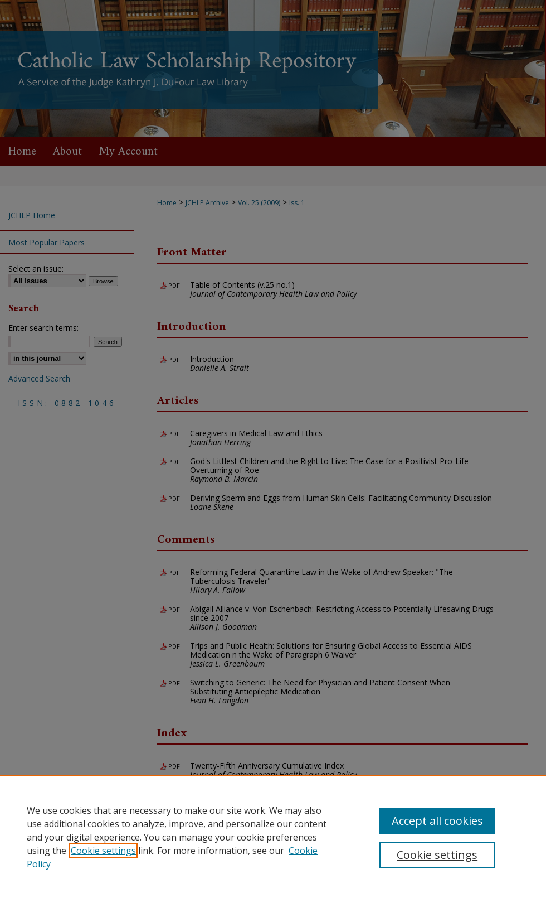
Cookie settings (103, 850)
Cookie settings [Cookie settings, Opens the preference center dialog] (437, 854)
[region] (273, 836)
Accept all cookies (437, 820)
